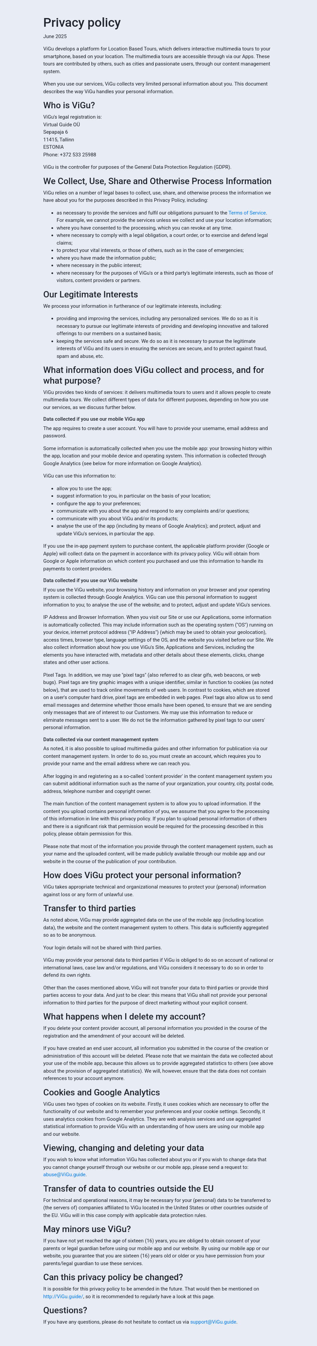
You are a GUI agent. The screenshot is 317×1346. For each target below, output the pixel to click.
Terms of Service (247, 213)
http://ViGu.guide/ (63, 1297)
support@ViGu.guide (213, 1322)
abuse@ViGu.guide (64, 1175)
